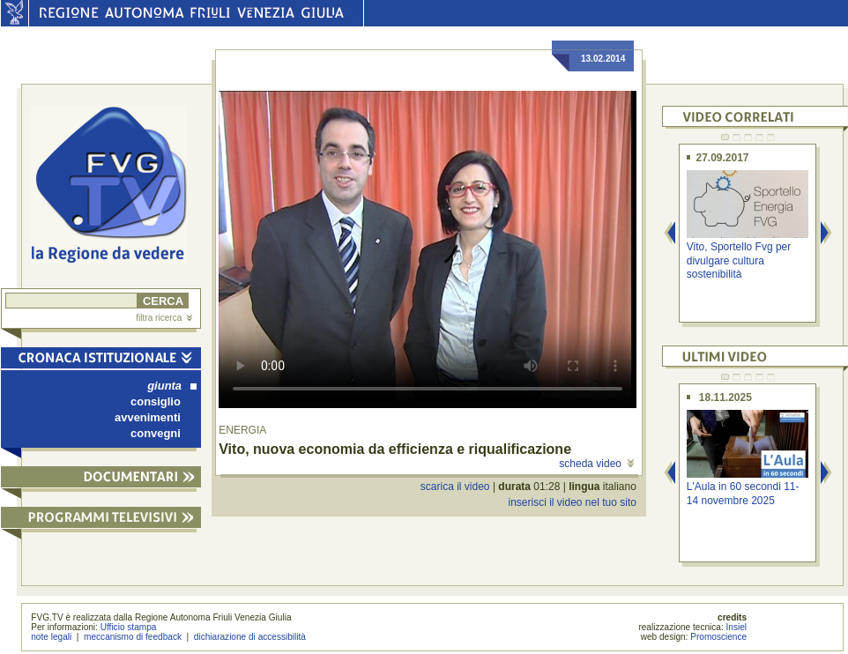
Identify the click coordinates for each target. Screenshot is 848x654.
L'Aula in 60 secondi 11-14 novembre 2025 (743, 493)
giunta (172, 385)
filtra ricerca (164, 318)
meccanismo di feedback (133, 637)
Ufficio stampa (128, 627)
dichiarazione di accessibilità (250, 637)
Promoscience (718, 637)
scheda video (596, 463)
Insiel (737, 627)
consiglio (155, 401)
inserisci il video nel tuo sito (572, 502)
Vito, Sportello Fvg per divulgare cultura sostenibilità (739, 260)
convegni (155, 433)
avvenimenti (148, 417)
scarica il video (455, 486)
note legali (51, 637)
